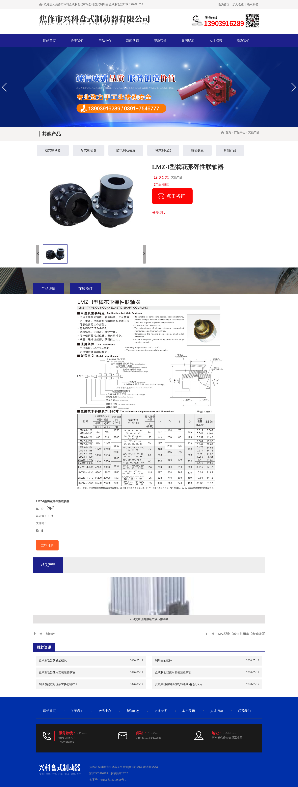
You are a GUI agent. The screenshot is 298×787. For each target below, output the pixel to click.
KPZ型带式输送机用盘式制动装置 (241, 634)
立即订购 (47, 545)
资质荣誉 (160, 40)
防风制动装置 (125, 150)
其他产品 (253, 132)
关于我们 (77, 40)
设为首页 (223, 4)
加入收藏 (238, 4)
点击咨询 (175, 196)
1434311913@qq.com (148, 737)
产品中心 (104, 40)
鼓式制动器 (53, 150)
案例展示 (187, 40)
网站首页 (49, 40)
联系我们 (252, 4)
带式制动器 (163, 150)
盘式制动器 (88, 150)
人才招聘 (215, 40)
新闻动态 (132, 40)
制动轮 (50, 634)
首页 (228, 132)
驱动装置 (197, 150)
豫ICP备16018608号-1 (113, 779)
